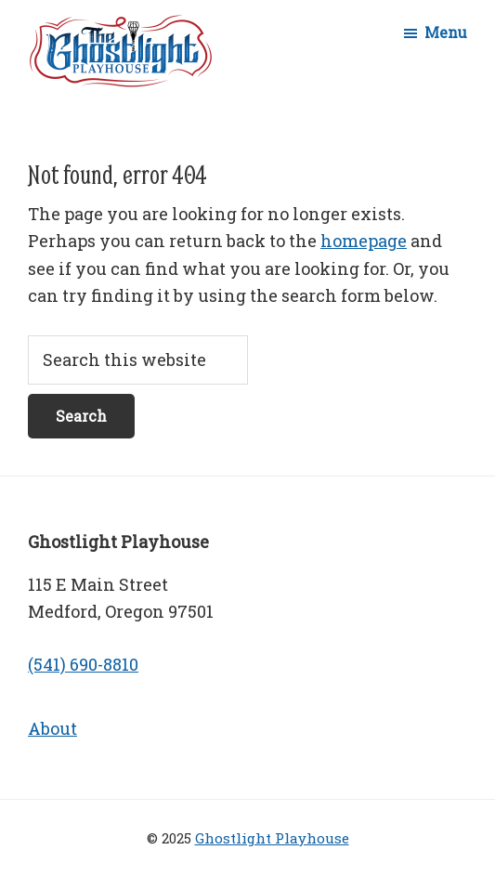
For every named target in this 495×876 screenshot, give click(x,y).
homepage (363, 240)
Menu (445, 32)
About (52, 728)
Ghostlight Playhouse (272, 838)
